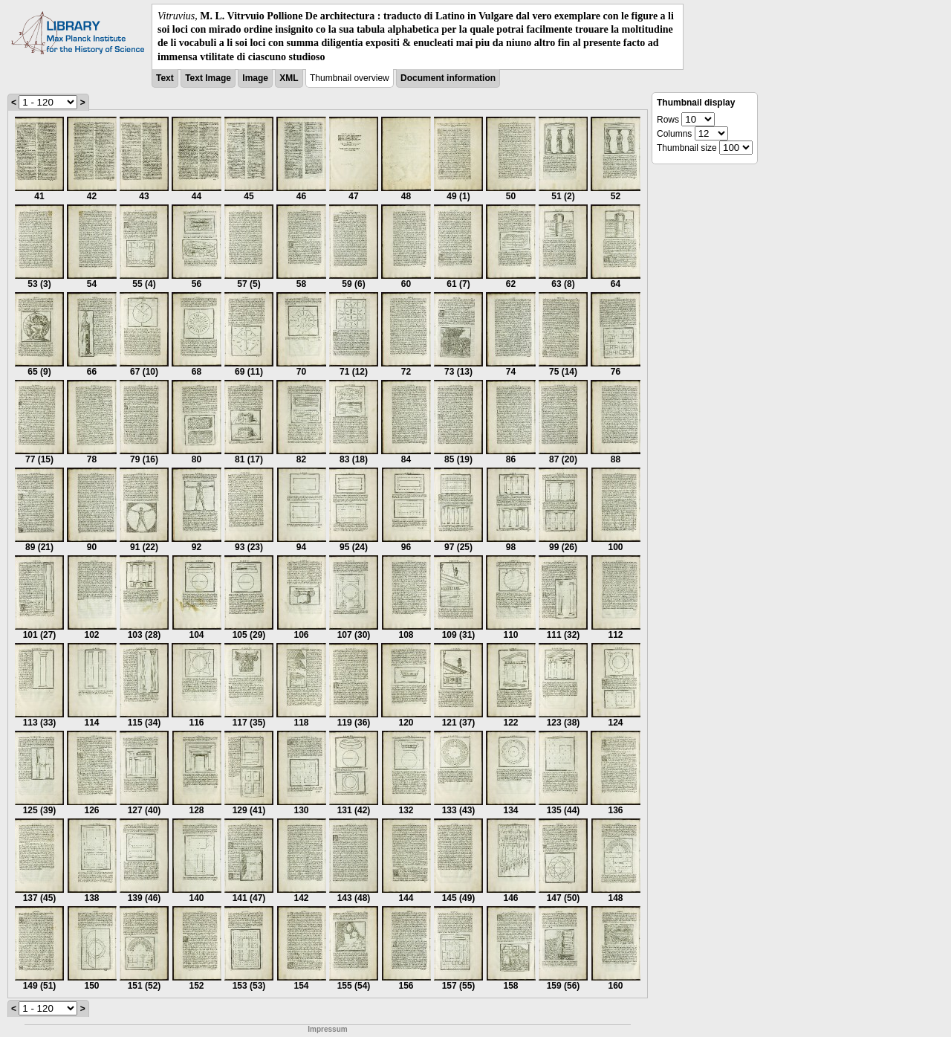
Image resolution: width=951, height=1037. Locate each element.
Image (255, 78)
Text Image (208, 78)
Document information (448, 78)
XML (288, 78)
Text (165, 78)
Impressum (327, 1029)
